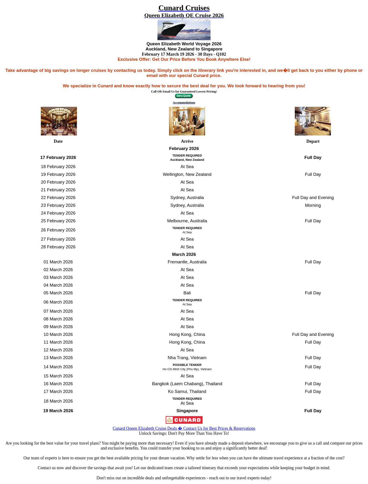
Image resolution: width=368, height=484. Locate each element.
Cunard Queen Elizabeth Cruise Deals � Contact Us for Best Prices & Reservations (184, 428)
